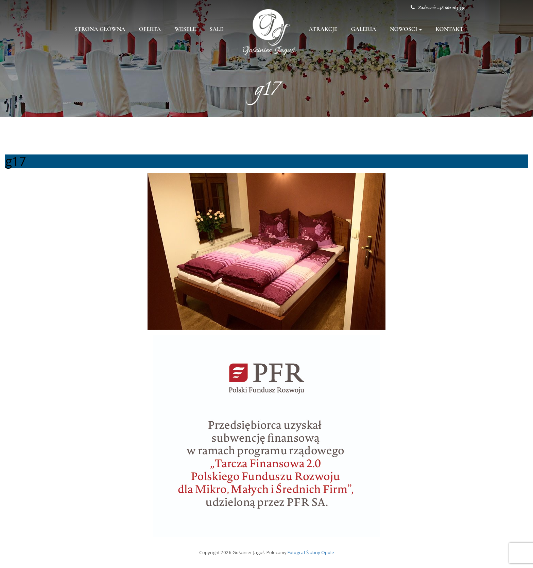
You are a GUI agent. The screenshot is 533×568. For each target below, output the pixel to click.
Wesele (185, 29)
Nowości (406, 29)
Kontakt (449, 29)
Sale (216, 29)
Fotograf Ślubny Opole (311, 552)
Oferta (150, 29)
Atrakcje (323, 29)
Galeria (363, 29)
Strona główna (99, 29)
